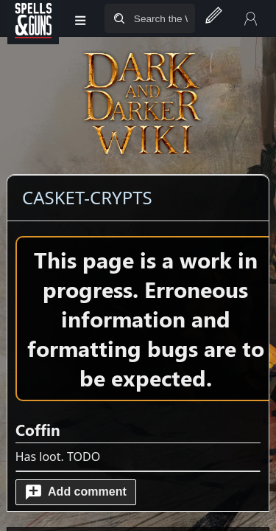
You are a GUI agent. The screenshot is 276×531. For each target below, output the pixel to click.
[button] (75, 492)
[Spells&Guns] (33, 18)
